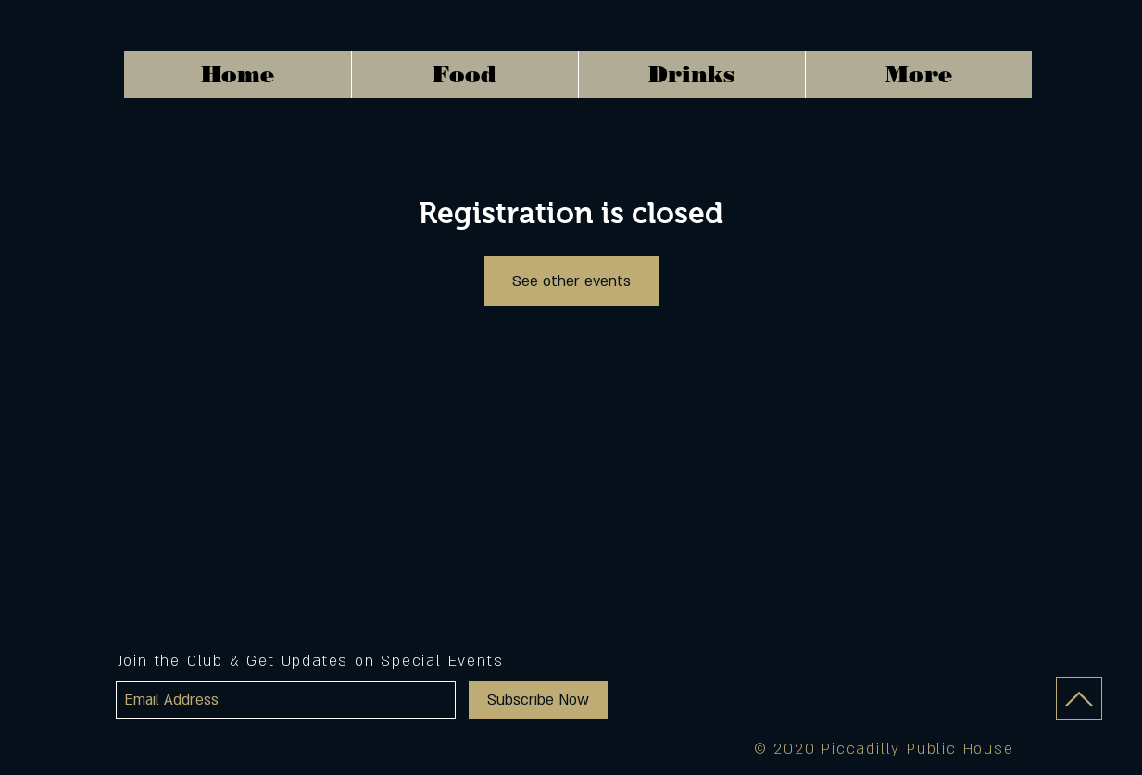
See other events (571, 281)
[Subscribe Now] (538, 700)
